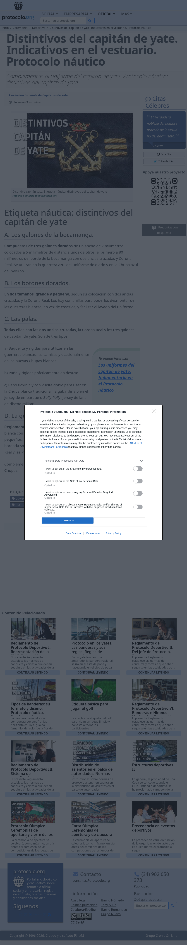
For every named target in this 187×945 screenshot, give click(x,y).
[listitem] (93, 461)
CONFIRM (67, 520)
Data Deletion (73, 533)
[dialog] (93, 472)
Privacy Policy (113, 533)
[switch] (138, 468)
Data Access (93, 533)
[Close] (155, 412)
